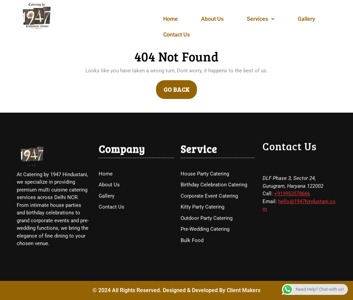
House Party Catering (205, 224)
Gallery (306, 19)
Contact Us (176, 34)
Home (170, 19)
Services (260, 19)
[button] (260, 19)
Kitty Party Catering (202, 257)
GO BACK (180, 87)
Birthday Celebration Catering (214, 235)
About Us (212, 19)
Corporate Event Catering (209, 246)
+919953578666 (292, 244)
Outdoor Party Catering (206, 268)
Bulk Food (192, 290)
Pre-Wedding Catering (205, 279)
